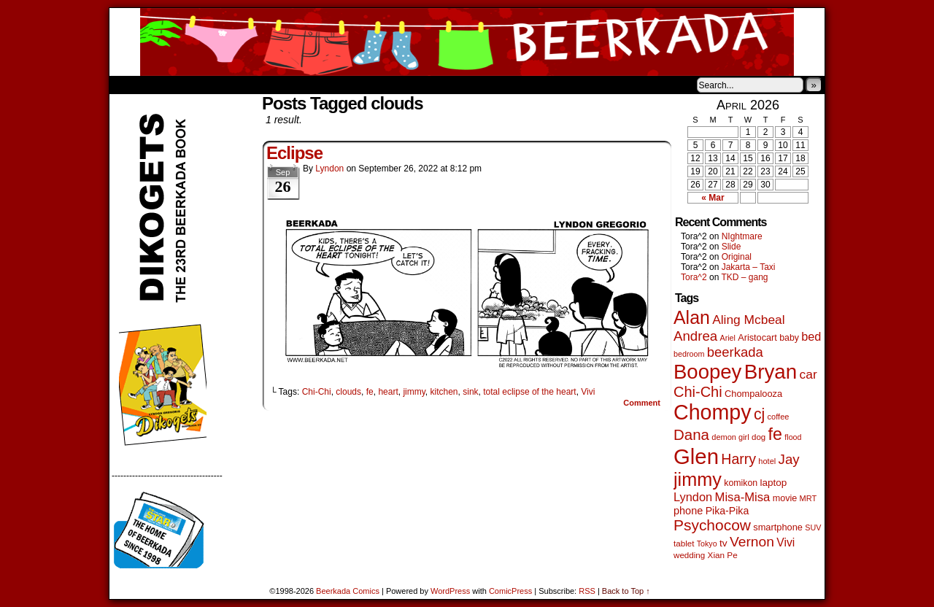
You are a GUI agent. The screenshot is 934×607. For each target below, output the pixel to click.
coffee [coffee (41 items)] (779, 416)
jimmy (414, 392)
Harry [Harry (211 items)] (738, 459)
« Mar (712, 198)
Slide (731, 246)
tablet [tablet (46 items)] (684, 543)
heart (388, 392)
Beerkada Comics (467, 42)
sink (470, 392)
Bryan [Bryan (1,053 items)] (771, 371)
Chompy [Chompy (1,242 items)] (713, 412)
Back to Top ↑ (626, 591)
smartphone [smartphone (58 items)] (778, 527)
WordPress (450, 591)
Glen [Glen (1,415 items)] (696, 456)
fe (370, 392)
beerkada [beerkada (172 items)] (735, 352)
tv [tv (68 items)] (723, 543)
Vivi (588, 392)
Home (130, 84)
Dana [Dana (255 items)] (691, 434)
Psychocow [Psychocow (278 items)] (712, 525)
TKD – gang (744, 277)
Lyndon (329, 168)
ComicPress (510, 591)
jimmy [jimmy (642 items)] (698, 479)
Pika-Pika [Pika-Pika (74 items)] (727, 511)
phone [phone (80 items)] (688, 511)
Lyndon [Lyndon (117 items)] (693, 496)
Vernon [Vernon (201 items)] (752, 541)
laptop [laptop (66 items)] (773, 482)
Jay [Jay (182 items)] (789, 459)
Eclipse (294, 153)
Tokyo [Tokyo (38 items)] (707, 543)
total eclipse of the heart (529, 392)
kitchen (444, 392)
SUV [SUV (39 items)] (813, 527)
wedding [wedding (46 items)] (689, 555)
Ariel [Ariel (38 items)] (728, 337)
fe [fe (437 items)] (775, 434)
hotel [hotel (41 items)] (767, 461)
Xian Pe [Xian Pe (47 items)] (723, 555)
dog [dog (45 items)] (758, 437)
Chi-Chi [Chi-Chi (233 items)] (698, 392)
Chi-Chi (316, 392)
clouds (348, 392)
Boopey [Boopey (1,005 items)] (707, 371)
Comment (642, 402)
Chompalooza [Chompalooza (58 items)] (753, 393)
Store (218, 84)
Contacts (273, 84)
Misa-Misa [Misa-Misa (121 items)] (743, 497)
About (172, 84)
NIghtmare (742, 236)
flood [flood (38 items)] (792, 437)
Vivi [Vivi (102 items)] (785, 542)
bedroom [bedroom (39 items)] (689, 353)
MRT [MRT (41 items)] (808, 498)
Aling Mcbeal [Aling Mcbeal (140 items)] (748, 319)
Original (737, 257)
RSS (587, 591)
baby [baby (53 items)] (789, 338)
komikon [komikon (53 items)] (740, 483)
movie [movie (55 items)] (785, 498)
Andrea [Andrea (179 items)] (695, 336)
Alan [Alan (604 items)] (692, 317)
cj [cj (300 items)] (759, 414)
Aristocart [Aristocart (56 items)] (757, 338)
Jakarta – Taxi (749, 267)
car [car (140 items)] (808, 374)
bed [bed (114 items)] (811, 336)
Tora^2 (694, 277)
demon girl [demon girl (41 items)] (730, 437)
